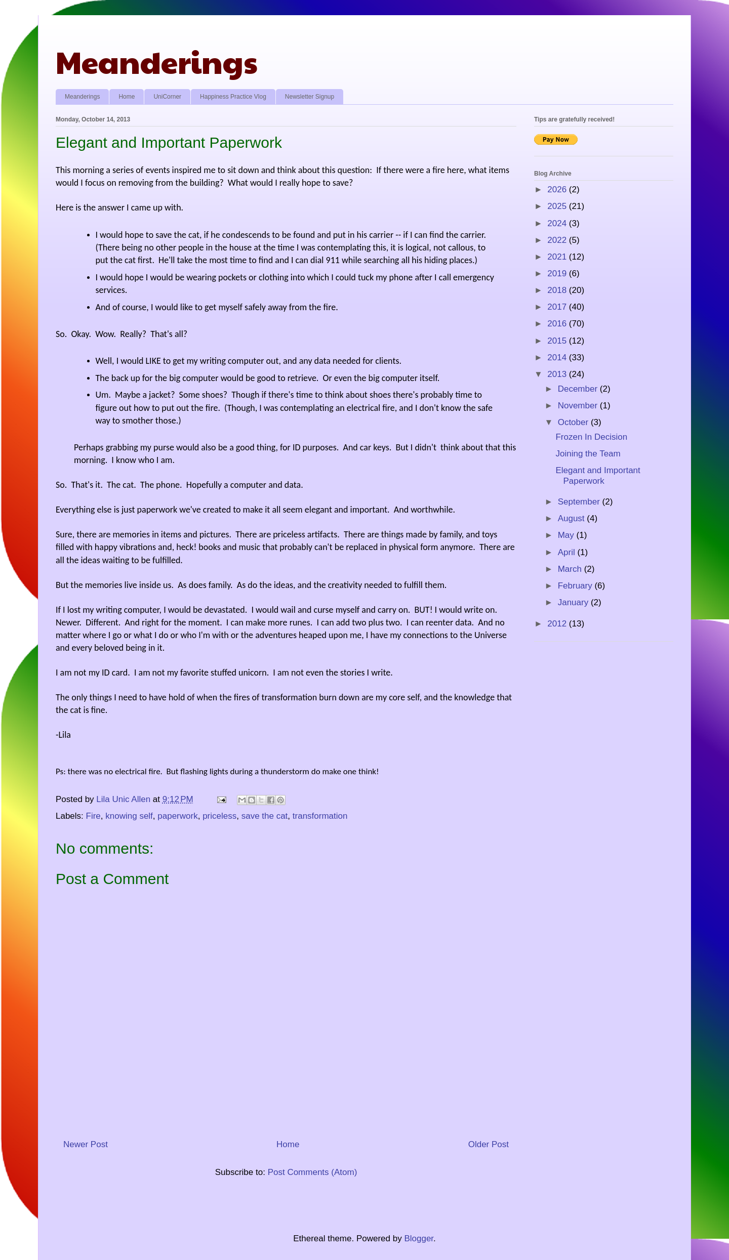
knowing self (129, 816)
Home (126, 96)
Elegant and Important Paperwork (597, 475)
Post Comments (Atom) (312, 1172)
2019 (558, 273)
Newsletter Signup (309, 96)
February (576, 586)
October (574, 422)
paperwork (177, 816)
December (579, 389)
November (579, 405)
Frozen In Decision (591, 437)
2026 (558, 189)
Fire (93, 816)
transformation (320, 816)
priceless (219, 816)
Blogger (418, 1238)
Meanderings (157, 61)
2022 (558, 240)
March (571, 569)
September (580, 502)
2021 (558, 257)
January (574, 602)
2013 (558, 374)
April (568, 552)
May (567, 535)
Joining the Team (587, 453)
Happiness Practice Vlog (233, 96)
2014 (558, 357)
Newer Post (85, 1144)
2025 (558, 206)
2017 (558, 307)
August (572, 518)
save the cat (264, 816)
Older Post (488, 1144)
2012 (558, 623)
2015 (558, 341)
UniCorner (167, 96)
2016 (558, 323)
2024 (558, 223)
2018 (558, 290)
